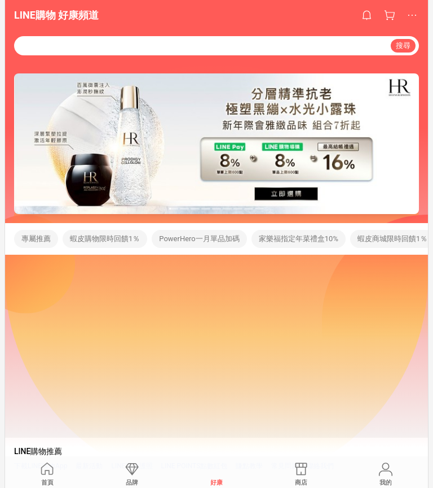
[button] (173, 209)
